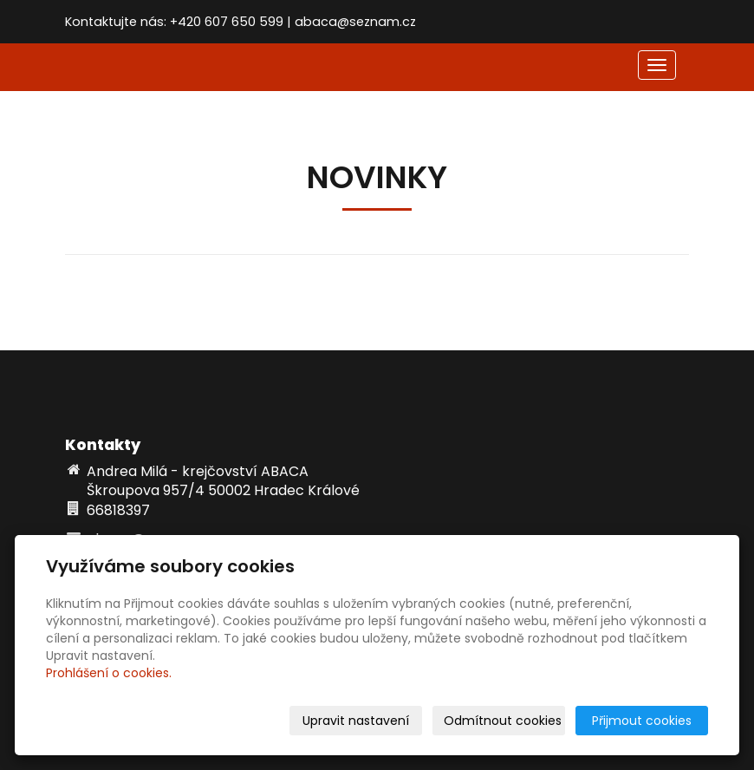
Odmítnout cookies (503, 720)
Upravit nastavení (355, 720)
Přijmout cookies (642, 720)
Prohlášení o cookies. (109, 673)
